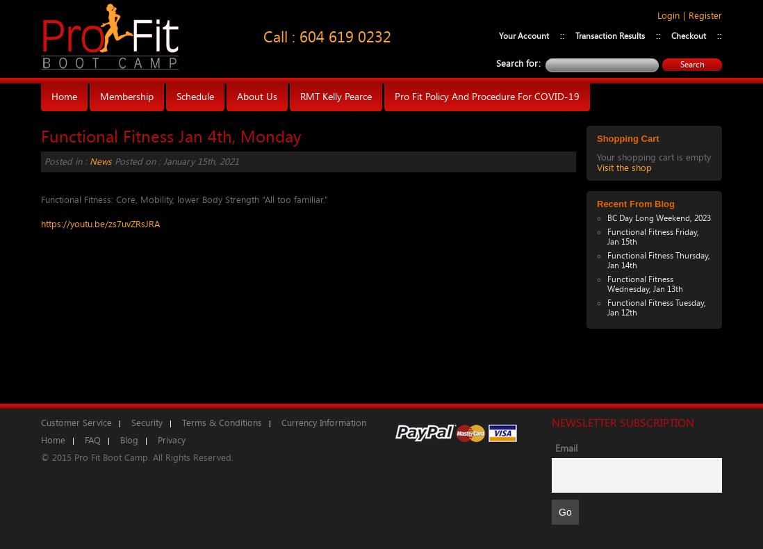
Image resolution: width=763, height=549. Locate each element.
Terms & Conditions (222, 423)
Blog (129, 440)
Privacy (172, 440)
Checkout (688, 36)
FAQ (93, 440)
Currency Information (323, 423)
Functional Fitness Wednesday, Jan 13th (645, 284)
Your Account (524, 36)
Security (147, 423)
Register (705, 15)
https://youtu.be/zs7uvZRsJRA (100, 224)
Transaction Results (610, 36)
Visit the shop (624, 168)
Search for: (518, 63)
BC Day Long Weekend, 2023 (659, 218)
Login (668, 15)
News (101, 161)
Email (566, 448)
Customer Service (76, 423)
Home (53, 440)
